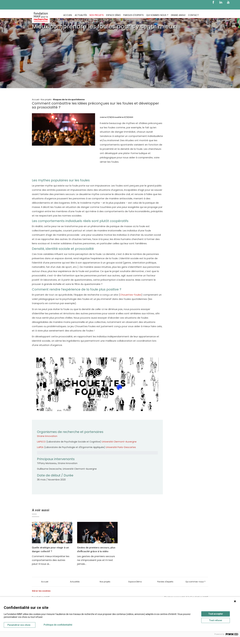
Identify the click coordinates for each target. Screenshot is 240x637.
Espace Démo (113, 15)
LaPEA (40, 447)
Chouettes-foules (130, 294)
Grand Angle (178, 15)
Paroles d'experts (133, 15)
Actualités (81, 15)
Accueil (67, 15)
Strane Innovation (47, 436)
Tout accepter (215, 614)
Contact (193, 15)
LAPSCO (41, 441)
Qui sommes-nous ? (157, 15)
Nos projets (97, 15)
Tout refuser (215, 620)
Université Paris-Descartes (120, 447)
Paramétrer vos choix (18, 625)
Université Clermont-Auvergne (119, 441)
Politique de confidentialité (58, 625)
